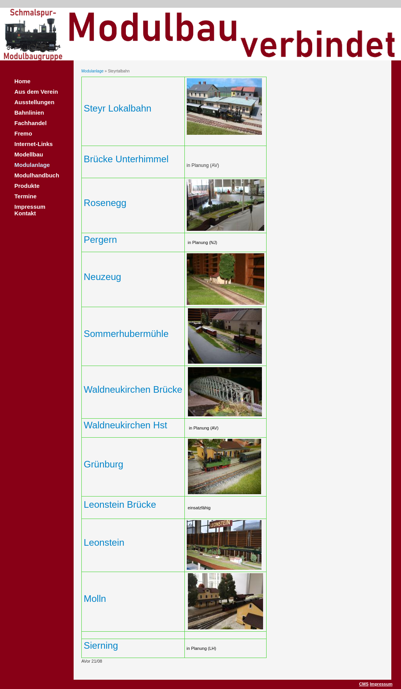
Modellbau (28, 154)
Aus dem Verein (36, 91)
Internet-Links (33, 144)
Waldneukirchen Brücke (133, 389)
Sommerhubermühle (126, 333)
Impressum (381, 684)
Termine (25, 196)
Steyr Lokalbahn (117, 108)
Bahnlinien (29, 112)
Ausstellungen (34, 102)
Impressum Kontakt (29, 209)
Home (22, 81)
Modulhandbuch (36, 175)
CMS (363, 684)
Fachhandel (30, 123)
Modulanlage (32, 165)
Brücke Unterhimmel (126, 159)
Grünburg (103, 464)
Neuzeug (102, 276)
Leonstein (104, 542)
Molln (95, 598)
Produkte (27, 185)
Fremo (23, 133)
